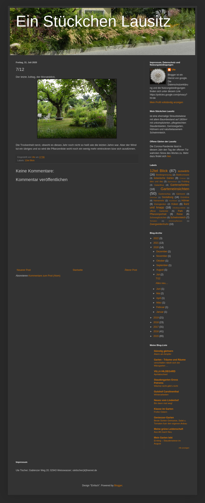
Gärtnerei (180, 194)
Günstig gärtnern (163, 351)
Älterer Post (131, 270)
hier (169, 156)
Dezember (162, 251)
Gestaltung (167, 197)
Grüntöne (184, 197)
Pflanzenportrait (158, 214)
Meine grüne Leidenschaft (168, 429)
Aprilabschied (160, 374)
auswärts (183, 171)
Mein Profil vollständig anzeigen (166, 102)
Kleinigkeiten (160, 204)
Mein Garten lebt (163, 437)
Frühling (185, 181)
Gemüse (153, 197)
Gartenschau (164, 194)
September (162, 265)
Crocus (182, 178)
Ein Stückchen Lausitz (93, 21)
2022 (156, 238)
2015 (156, 336)
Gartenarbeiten (179, 184)
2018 (156, 322)
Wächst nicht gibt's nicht (166, 386)
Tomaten (153, 221)
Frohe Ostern (160, 412)
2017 (156, 326)
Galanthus (159, 185)
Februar (160, 307)
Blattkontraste (182, 175)
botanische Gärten (164, 178)
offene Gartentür (159, 211)
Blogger (118, 485)
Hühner (185, 200)
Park (180, 211)
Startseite (78, 270)
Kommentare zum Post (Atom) (44, 275)
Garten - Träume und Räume (170, 359)
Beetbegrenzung (164, 175)
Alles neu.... (162, 283)
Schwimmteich (178, 217)
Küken (174, 204)
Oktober (160, 260)
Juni (158, 289)
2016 (156, 331)
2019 (156, 317)
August (160, 269)
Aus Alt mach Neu (163, 432)
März (159, 302)
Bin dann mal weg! (163, 403)
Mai (158, 293)
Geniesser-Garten (164, 417)
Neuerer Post (24, 270)
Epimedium (172, 181)
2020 (156, 247)
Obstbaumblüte (179, 208)
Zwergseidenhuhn (159, 224)
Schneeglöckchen (158, 217)
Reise (180, 214)
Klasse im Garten (163, 409)
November (162, 256)
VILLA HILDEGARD (164, 371)
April (159, 298)
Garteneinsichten (175, 189)
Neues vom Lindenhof (166, 400)
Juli (158, 274)
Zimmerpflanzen (175, 221)
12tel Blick (29, 160)
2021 (156, 242)
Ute (173, 69)
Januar (160, 312)
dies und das (156, 181)
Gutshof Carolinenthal (166, 391)
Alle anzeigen (184, 448)
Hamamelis (159, 200)
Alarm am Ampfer (162, 354)
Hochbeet (173, 201)
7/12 (158, 278)
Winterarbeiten (161, 394)
